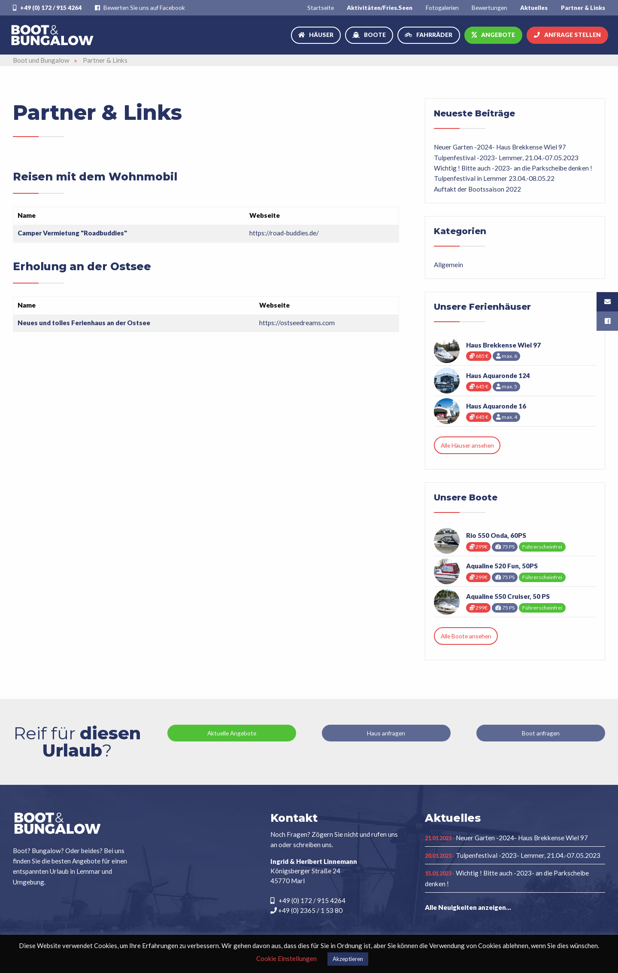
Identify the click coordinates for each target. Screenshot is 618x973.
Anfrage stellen (572, 34)
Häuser (321, 34)
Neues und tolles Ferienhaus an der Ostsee (84, 322)
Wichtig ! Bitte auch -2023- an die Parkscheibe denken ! (513, 168)
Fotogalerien (442, 7)
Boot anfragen (541, 733)
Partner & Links (583, 7)
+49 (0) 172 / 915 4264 (47, 7)
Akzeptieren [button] (348, 958)
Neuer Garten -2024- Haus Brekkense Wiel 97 (500, 147)
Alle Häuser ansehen (467, 445)
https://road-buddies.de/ (284, 233)
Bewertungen (489, 7)
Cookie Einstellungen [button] (286, 958)
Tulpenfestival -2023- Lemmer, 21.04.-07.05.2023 (506, 158)
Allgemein (448, 264)
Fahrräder (434, 34)
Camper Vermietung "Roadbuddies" (72, 233)
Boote (375, 34)
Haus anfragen (386, 733)
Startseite (320, 7)
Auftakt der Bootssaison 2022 (477, 189)
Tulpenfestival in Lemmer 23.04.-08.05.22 (494, 178)
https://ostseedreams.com (297, 322)
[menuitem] (320, 7)
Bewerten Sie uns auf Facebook (140, 7)
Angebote (498, 34)
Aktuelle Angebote (231, 733)
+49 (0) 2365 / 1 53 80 (306, 910)
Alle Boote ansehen (466, 636)
